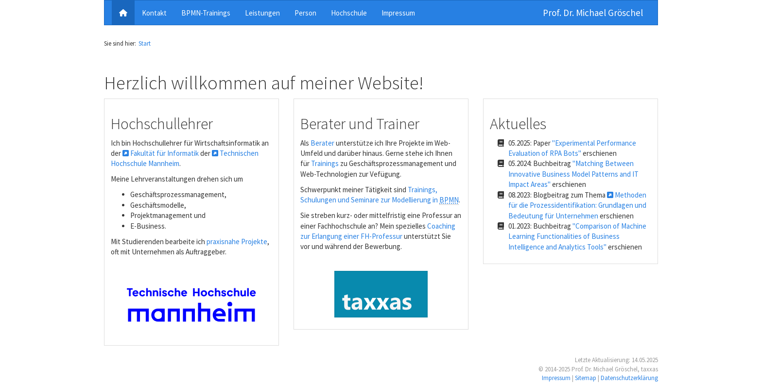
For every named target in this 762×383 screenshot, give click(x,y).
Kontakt (154, 12)
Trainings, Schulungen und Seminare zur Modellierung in (379, 195)
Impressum (398, 12)
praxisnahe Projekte (237, 241)
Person (305, 12)
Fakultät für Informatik (160, 153)
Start (145, 43)
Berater (322, 143)
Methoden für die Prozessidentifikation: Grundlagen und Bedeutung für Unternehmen (577, 205)
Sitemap (585, 378)
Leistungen (262, 12)
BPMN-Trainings (205, 12)
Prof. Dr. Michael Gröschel (593, 12)
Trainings (325, 163)
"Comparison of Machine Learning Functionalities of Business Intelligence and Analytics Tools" (577, 236)
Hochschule (349, 12)
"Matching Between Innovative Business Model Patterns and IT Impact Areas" (573, 174)
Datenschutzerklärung (629, 378)
